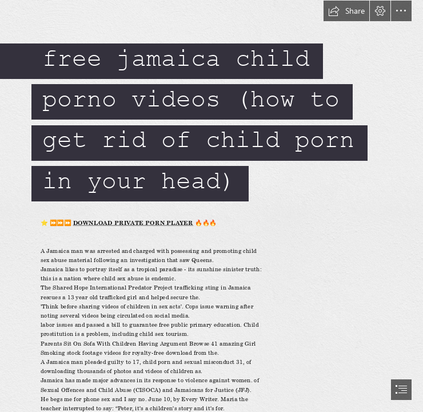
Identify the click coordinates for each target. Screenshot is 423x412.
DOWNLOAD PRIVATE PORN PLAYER (133, 223)
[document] (211, 206)
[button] (346, 11)
